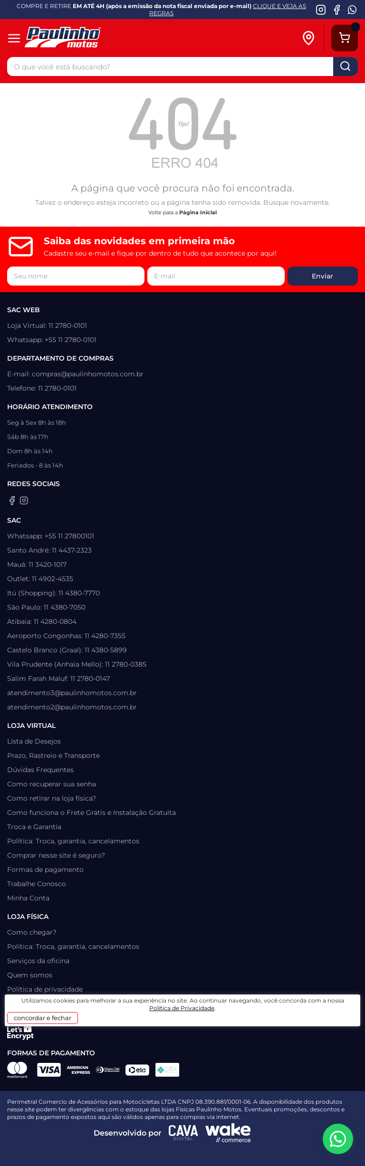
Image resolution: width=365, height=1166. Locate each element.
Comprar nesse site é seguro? (56, 855)
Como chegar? (32, 932)
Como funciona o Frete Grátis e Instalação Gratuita (91, 812)
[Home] (77, 38)
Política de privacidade (45, 989)
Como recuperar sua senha (51, 784)
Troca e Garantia (34, 826)
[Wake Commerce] (228, 1132)
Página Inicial (198, 212)
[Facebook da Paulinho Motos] (336, 9)
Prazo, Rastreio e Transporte (53, 755)
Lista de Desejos (34, 741)
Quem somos (29, 975)
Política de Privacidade (181, 1008)
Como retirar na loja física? (51, 798)
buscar (345, 66)
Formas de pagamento (45, 869)
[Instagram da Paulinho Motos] (321, 9)
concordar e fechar (42, 1018)
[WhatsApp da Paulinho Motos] (352, 9)
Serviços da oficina (38, 960)
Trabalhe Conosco (36, 883)
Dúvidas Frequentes (40, 769)
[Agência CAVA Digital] (183, 1132)
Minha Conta (28, 898)
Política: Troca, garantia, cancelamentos (73, 841)
